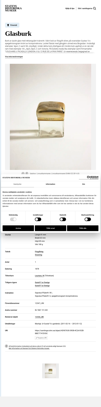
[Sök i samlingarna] (87, 8)
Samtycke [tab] (17, 184)
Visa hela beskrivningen (14, 57)
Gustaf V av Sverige (42, 282)
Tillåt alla (82, 228)
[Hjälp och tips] (69, 8)
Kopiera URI (41, 338)
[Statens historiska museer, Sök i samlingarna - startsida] (13, 8)
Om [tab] (83, 184)
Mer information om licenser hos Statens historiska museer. (29, 348)
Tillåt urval (50, 228)
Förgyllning (39, 252)
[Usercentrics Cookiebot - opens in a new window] (88, 177)
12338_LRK (39, 317)
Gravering (38, 255)
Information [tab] (50, 184)
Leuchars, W (39, 276)
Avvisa (18, 228)
